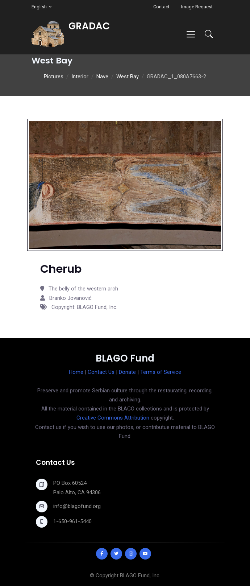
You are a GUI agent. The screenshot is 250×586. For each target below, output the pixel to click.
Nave (102, 76)
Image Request (197, 6)
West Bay (127, 76)
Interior (79, 76)
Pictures (53, 76)
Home (76, 372)
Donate (127, 372)
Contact (161, 6)
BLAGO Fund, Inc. (140, 575)
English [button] (39, 6)
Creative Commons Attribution (112, 417)
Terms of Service (160, 372)
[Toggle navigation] (191, 34)
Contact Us (101, 372)
